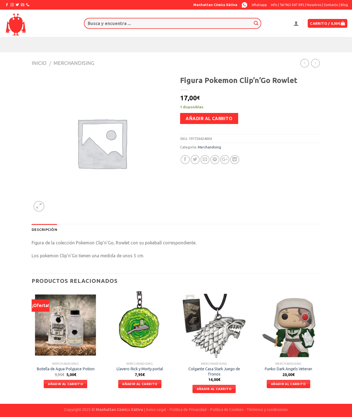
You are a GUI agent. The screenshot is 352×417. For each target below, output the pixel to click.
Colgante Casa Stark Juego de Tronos (214, 371)
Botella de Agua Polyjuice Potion (66, 369)
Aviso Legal (156, 409)
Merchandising (74, 63)
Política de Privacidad (188, 409)
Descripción (44, 229)
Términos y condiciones (267, 409)
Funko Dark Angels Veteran (288, 369)
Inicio (39, 63)
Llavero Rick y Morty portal (139, 369)
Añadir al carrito (209, 118)
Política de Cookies (226, 409)
